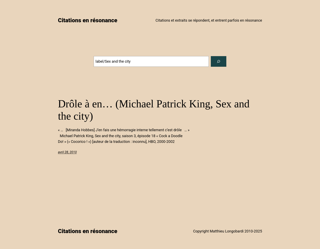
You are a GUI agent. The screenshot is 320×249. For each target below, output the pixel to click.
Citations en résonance (87, 20)
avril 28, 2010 (67, 152)
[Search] (218, 61)
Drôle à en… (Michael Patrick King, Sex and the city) (154, 110)
